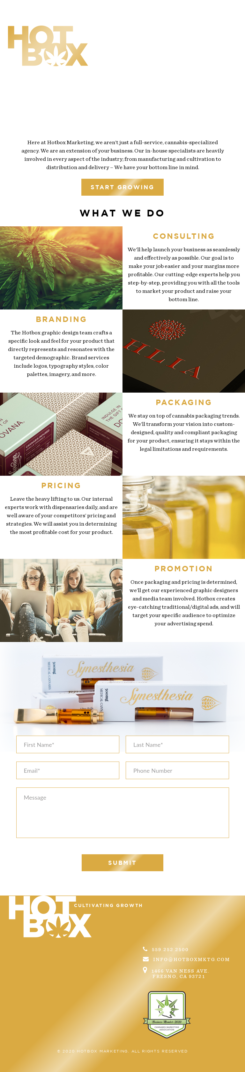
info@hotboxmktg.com (186, 959)
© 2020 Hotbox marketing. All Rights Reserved (122, 1051)
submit (122, 862)
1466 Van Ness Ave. (191, 972)
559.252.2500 (166, 949)
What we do (133, 29)
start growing (122, 187)
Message (122, 812)
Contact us (195, 29)
